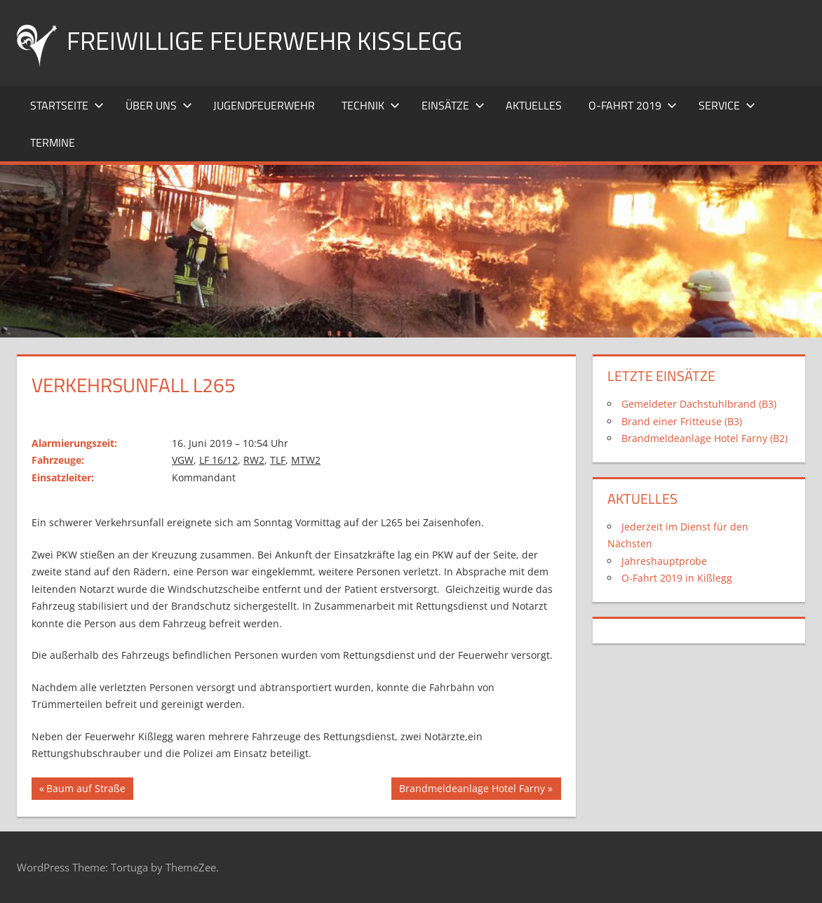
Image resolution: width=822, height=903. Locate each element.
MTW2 (306, 460)
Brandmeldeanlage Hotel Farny (471, 790)
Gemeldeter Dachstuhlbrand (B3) (698, 403)
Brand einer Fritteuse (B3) (681, 421)
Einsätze (453, 105)
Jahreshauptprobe (664, 561)
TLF (277, 460)
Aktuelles (534, 105)
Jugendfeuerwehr (264, 105)
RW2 (253, 460)
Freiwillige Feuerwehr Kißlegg (264, 40)
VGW (183, 460)
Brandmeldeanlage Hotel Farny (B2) (704, 438)
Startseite (67, 105)
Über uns (159, 105)
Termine (52, 142)
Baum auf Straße (86, 790)
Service (727, 105)
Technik (371, 105)
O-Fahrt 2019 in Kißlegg (676, 577)
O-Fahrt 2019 (632, 105)
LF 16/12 (218, 460)
